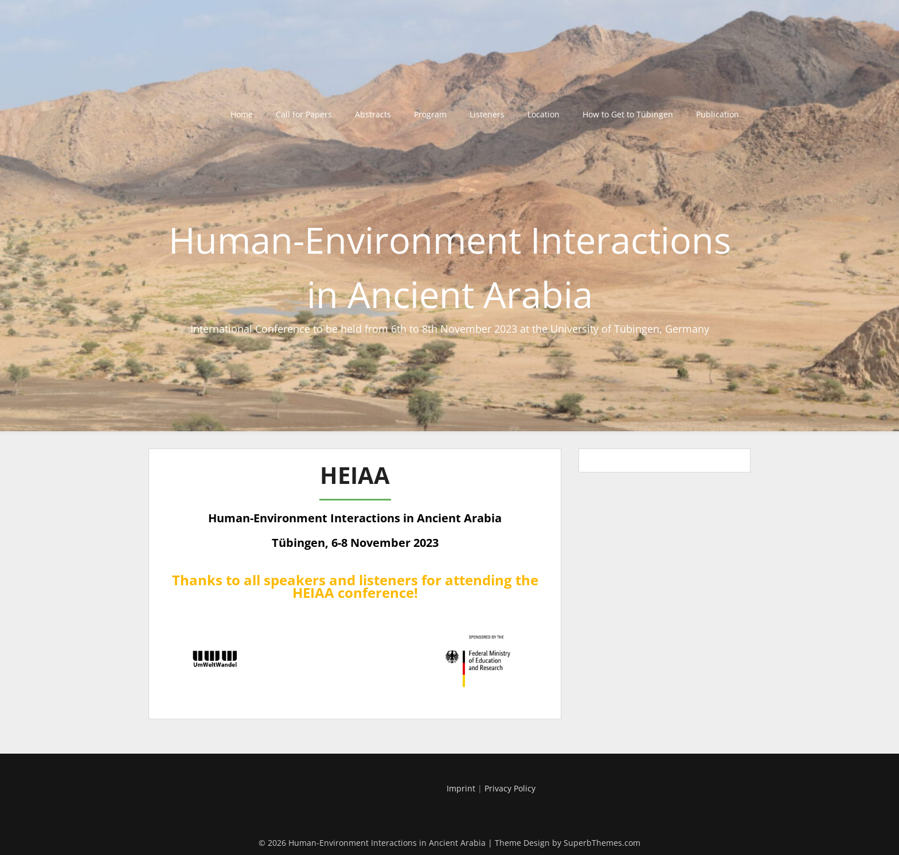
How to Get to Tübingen (628, 114)
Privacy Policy (510, 788)
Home (241, 114)
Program (430, 114)
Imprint (461, 788)
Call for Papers (304, 114)
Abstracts (373, 114)
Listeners (487, 114)
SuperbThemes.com (602, 842)
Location (543, 114)
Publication (717, 114)
